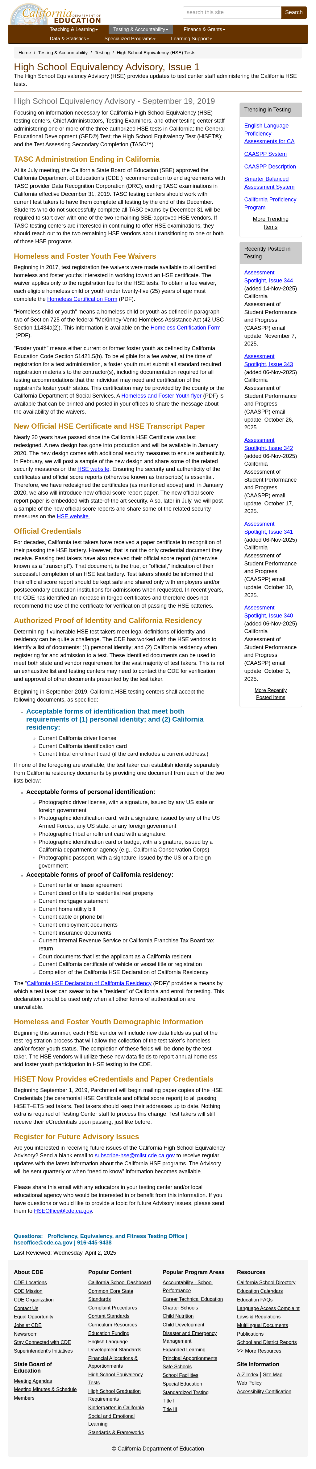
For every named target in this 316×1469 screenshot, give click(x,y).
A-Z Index (247, 1374)
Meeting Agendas (33, 1381)
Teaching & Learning (74, 29)
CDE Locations (30, 1282)
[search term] (232, 12)
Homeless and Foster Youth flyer (169, 396)
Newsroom (25, 1334)
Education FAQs (255, 1299)
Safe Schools (177, 1366)
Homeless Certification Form (90, 299)
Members (24, 1398)
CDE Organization (34, 1299)
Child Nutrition (178, 1316)
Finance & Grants (204, 29)
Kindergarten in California (116, 1407)
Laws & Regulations (259, 1316)
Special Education (182, 1383)
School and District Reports (267, 1342)
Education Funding (108, 1333)
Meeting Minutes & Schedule (45, 1389)
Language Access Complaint (268, 1308)
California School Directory (266, 1282)
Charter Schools (180, 1307)
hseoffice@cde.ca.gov (43, 1243)
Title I (169, 1400)
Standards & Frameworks (116, 1432)
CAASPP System (265, 154)
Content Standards (108, 1316)
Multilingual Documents (262, 1325)
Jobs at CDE (28, 1325)
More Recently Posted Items (271, 693)
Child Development (183, 1324)
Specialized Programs (130, 38)
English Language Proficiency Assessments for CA (269, 133)
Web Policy (249, 1383)
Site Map (272, 1374)
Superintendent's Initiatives (43, 1351)
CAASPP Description (270, 167)
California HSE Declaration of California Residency (97, 983)
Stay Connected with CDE (42, 1342)
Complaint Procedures (112, 1307)
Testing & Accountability (140, 29)
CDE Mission (28, 1291)
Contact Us (26, 1308)
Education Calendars (260, 1291)
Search (294, 12)
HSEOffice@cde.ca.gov (63, 1211)
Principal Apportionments (190, 1358)
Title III (170, 1409)
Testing (102, 52)
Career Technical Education (193, 1299)
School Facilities (180, 1375)
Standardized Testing (186, 1392)
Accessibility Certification (264, 1391)
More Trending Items (271, 223)
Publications (250, 1334)
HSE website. (73, 516)
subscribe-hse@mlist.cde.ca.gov (135, 1155)
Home (25, 52)
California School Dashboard (119, 1282)
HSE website (93, 469)
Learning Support (191, 38)
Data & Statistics (69, 38)
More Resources (263, 1351)
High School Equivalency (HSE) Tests (156, 52)
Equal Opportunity (33, 1316)
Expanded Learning (184, 1349)
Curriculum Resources (112, 1324)
